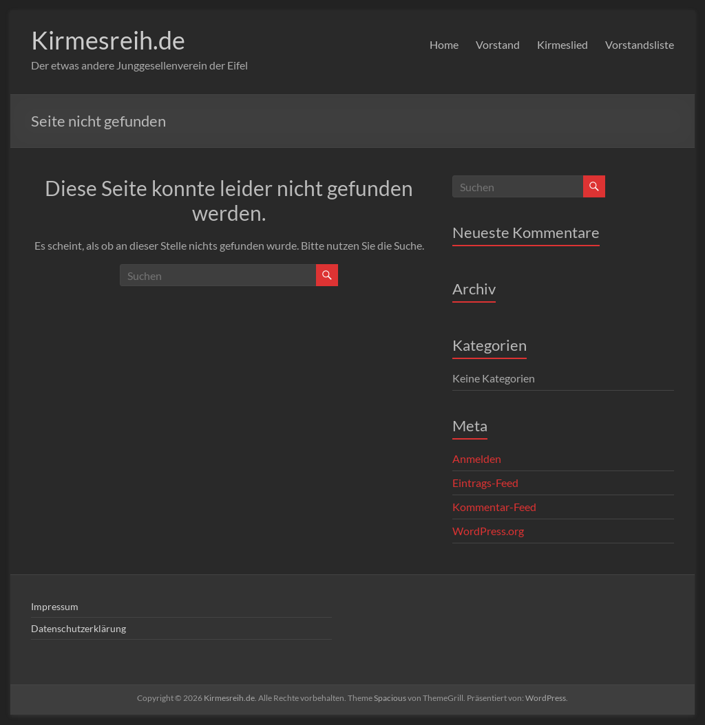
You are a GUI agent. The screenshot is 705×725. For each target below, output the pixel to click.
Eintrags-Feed (485, 482)
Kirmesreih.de (108, 40)
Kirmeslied (562, 44)
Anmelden (476, 458)
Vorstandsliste (639, 44)
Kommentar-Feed (494, 506)
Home (444, 44)
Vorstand (498, 44)
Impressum (54, 606)
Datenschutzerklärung (78, 628)
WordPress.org (488, 530)
